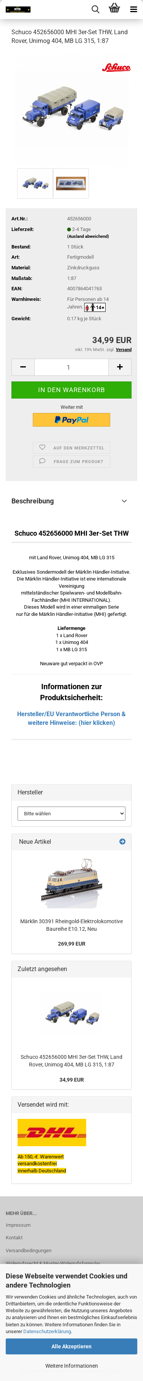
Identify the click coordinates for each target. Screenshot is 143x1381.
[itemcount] (71, 367)
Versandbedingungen (28, 1250)
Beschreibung (32, 501)
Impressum (18, 1225)
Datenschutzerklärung (47, 1331)
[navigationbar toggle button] (133, 9)
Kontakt (14, 1237)
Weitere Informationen (71, 1366)
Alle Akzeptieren (71, 1346)
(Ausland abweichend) (88, 236)
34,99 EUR (71, 1080)
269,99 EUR (71, 944)
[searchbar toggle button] (95, 9)
